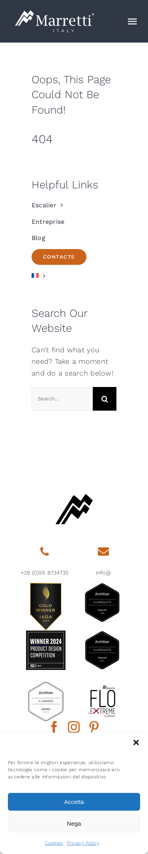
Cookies (54, 843)
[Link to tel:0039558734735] (45, 552)
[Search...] (62, 399)
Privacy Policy (83, 843)
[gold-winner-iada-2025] (46, 586)
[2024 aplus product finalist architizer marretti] (102, 634)
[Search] (104, 399)
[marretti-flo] (102, 685)
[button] (136, 742)
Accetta (74, 801)
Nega (74, 823)
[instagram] (74, 727)
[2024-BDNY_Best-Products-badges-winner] (46, 634)
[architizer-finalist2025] (102, 586)
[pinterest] (94, 727)
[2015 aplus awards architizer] (46, 685)
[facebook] (54, 727)
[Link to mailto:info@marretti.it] (103, 552)
